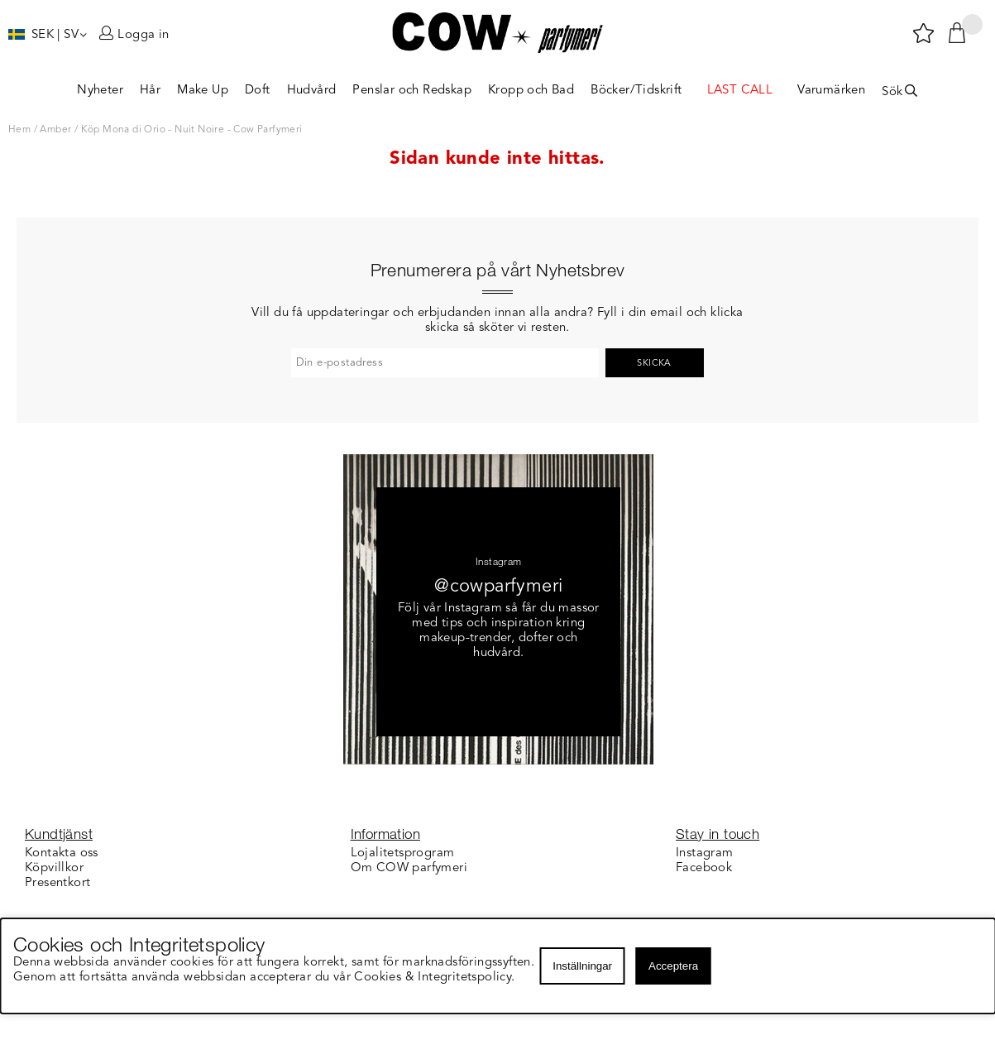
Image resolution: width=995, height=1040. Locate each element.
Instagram (705, 853)
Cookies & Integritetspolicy (434, 977)
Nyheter (100, 90)
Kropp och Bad (531, 90)
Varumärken (831, 90)
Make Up (202, 90)
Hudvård (312, 90)
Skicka (654, 363)
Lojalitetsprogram (403, 853)
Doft (257, 90)
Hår (150, 90)
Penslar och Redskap (411, 90)
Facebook (704, 868)
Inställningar (582, 966)
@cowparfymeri (498, 587)
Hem (19, 130)
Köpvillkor (54, 868)
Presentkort (57, 883)
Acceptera (673, 966)
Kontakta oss (61, 853)
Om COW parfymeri (409, 868)
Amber (55, 130)
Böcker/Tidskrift (636, 90)
